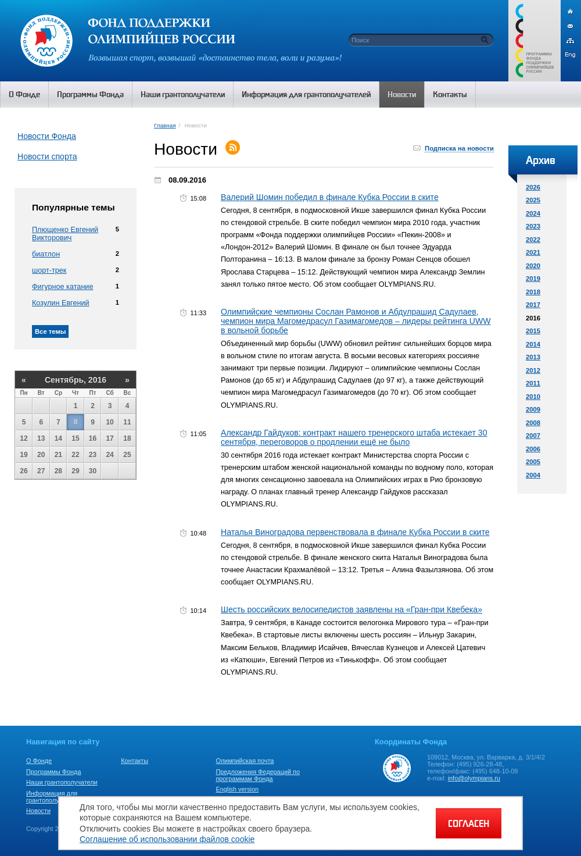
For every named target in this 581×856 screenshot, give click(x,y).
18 (127, 438)
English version (237, 789)
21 (58, 455)
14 (58, 438)
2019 (533, 278)
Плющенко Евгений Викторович (65, 234)
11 (127, 422)
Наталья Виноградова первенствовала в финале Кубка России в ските (355, 532)
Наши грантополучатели (62, 782)
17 (109, 438)
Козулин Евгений (60, 303)
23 (92, 455)
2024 (533, 213)
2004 (533, 475)
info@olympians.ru (474, 778)
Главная (164, 125)
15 (75, 438)
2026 (533, 187)
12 (23, 438)
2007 (533, 435)
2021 (533, 252)
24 (109, 455)
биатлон (46, 254)
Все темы (50, 331)
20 (41, 455)
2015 (533, 330)
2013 (533, 357)
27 (41, 471)
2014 (533, 344)
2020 (533, 265)
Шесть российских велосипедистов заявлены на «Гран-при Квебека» (351, 609)
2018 (533, 291)
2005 (533, 461)
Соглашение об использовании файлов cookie (167, 839)
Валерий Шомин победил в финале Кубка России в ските (330, 197)
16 (92, 438)
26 (23, 471)
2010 (533, 396)
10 (109, 422)
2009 (533, 409)
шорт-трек (49, 270)
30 (92, 471)
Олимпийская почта (245, 760)
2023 (533, 226)
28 (58, 471)
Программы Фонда (53, 771)
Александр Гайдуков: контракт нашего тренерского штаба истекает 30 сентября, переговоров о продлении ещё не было (354, 437)
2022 (533, 239)
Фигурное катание (62, 287)
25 (127, 455)
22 (75, 455)
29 (75, 471)
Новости (38, 810)
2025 (533, 200)
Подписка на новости (459, 148)
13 (41, 438)
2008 (533, 422)
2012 (533, 370)
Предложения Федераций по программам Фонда (258, 775)
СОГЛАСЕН (468, 823)
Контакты (134, 760)
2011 (533, 383)
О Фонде (39, 760)
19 (23, 455)
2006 (533, 448)
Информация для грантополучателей (54, 797)
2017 (533, 304)
